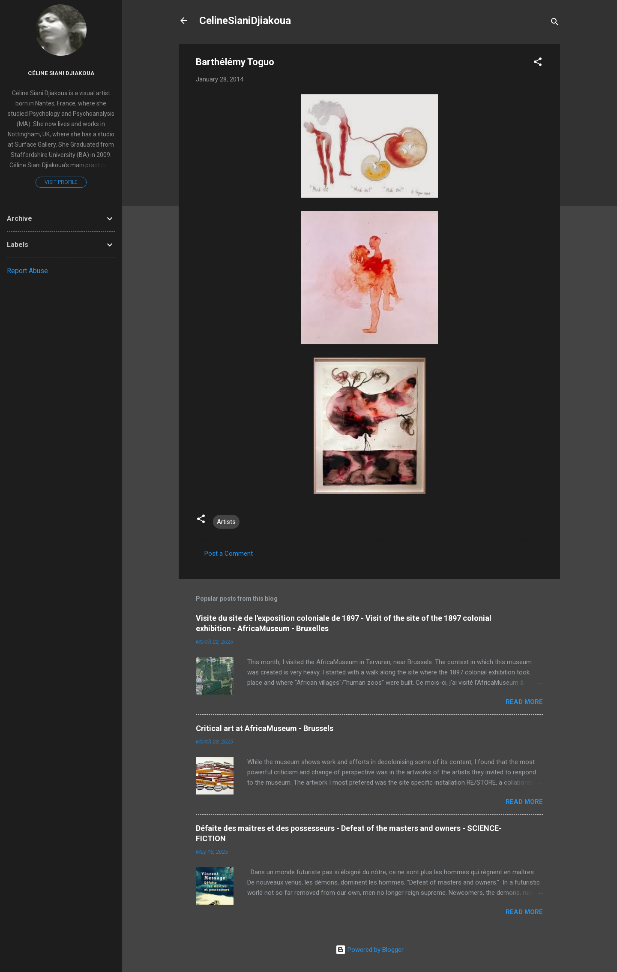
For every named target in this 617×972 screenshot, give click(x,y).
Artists (226, 522)
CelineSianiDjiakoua (245, 21)
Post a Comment (228, 553)
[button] (538, 63)
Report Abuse (27, 271)
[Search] (555, 23)
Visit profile (61, 182)
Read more (524, 702)
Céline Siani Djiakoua (61, 72)
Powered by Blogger (369, 950)
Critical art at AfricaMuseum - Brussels (264, 728)
